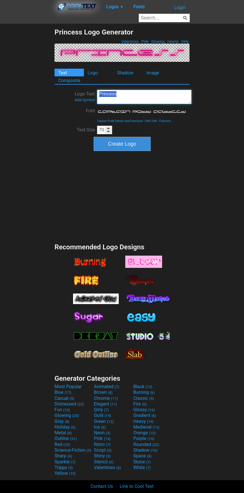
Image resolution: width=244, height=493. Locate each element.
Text (62, 73)
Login (179, 7)
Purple (143, 438)
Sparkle (65, 462)
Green (104, 421)
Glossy (144, 409)
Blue (63, 392)
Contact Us (101, 486)
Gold (102, 415)
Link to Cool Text (137, 486)
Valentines (130, 41)
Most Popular (68, 386)
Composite (69, 80)
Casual (64, 398)
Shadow (125, 73)
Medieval (146, 427)
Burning (144, 392)
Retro (102, 444)
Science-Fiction (73, 450)
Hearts (172, 41)
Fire (140, 404)
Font (90, 110)
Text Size (86, 130)
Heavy (143, 421)
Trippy (64, 467)
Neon (102, 432)
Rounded (146, 444)
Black (142, 386)
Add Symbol (85, 100)
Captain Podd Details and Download (119, 121)
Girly (184, 41)
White (142, 467)
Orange (144, 432)
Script (103, 450)
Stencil (103, 462)
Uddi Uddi (151, 121)
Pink (145, 41)
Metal (63, 432)
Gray (62, 421)
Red (62, 444)
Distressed (69, 404)
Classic (143, 398)
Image (152, 73)
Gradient (144, 415)
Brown (103, 392)
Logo (93, 73)
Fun (62, 409)
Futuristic (165, 121)
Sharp (63, 456)
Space (142, 456)
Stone (142, 462)
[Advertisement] (27, 113)
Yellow (65, 473)
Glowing (158, 41)
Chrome (106, 398)
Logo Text (85, 96)
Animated (106, 386)
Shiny (102, 456)
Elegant (105, 404)
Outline (66, 438)
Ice (100, 427)
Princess (144, 97)
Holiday (65, 427)
